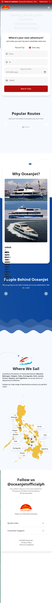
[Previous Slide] (6, 142)
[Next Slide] (46, 142)
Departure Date (26, 69)
